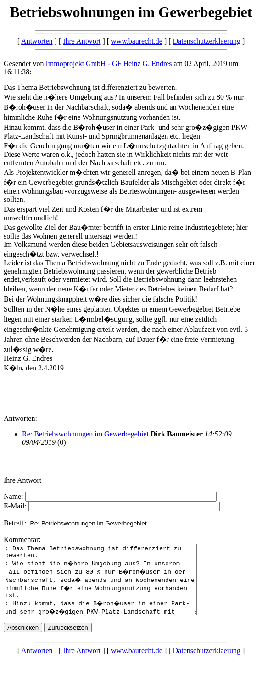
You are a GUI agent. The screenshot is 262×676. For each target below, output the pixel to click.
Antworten (36, 41)
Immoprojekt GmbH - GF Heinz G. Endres (109, 63)
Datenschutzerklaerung (206, 41)
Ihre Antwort (81, 41)
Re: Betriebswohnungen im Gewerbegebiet (85, 434)
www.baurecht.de (136, 41)
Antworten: (20, 418)
